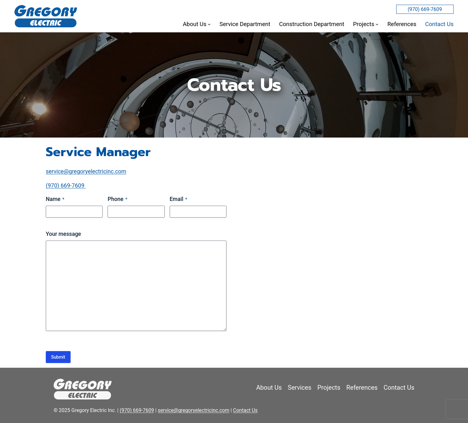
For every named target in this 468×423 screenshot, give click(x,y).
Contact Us (399, 387)
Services (299, 387)
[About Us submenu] (209, 24)
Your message (63, 234)
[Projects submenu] (377, 24)
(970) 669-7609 (425, 9)
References (362, 387)
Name (55, 199)
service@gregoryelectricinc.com (86, 171)
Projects (328, 387)
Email (178, 199)
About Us (269, 387)
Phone (117, 199)
